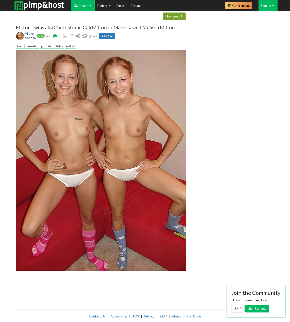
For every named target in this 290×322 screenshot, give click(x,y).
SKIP (238, 308)
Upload (82, 5)
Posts (120, 5)
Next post (174, 16)
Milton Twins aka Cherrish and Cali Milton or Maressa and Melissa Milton (95, 27)
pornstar (32, 46)
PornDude (193, 316)
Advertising (119, 316)
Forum (135, 5)
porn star (47, 46)
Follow (107, 36)
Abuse (176, 316)
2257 (163, 316)
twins (59, 46)
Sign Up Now (257, 308)
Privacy (149, 316)
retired (70, 46)
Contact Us (97, 316)
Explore (104, 5)
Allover (30, 33)
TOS (135, 316)
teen (20, 46)
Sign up (267, 5)
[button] (48, 35)
